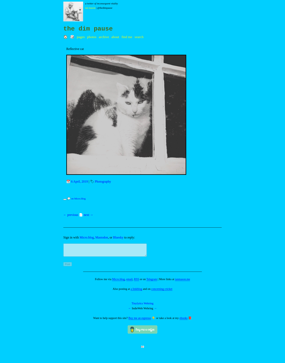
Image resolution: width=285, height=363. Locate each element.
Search (139, 37)
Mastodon (101, 237)
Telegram (151, 281)
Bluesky (118, 237)
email (129, 281)
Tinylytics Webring (142, 305)
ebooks (184, 320)
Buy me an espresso (139, 320)
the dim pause (88, 29)
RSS (136, 281)
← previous (70, 214)
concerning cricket (161, 291)
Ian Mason (90, 8)
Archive (104, 37)
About (115, 37)
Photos (91, 37)
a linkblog (136, 291)
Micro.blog (87, 237)
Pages (81, 37)
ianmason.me (182, 281)
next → (88, 214)
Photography (103, 181)
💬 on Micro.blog (76, 198)
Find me (127, 37)
